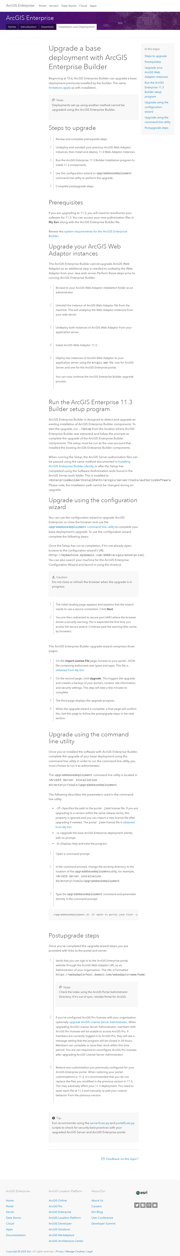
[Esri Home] (141, 1190)
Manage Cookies (75, 1249)
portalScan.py (125, 1120)
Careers (96, 1203)
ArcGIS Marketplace (61, 1232)
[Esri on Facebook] (143, 1202)
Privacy (60, 1249)
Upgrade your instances (156, 72)
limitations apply (60, 87)
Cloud (83, 5)
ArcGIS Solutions (59, 1227)
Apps (93, 5)
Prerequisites (153, 62)
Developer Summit (103, 1221)
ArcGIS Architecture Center (66, 1238)
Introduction (28, 27)
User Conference (102, 1215)
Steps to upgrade (156, 56)
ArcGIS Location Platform (65, 1215)
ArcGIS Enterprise (20, 5)
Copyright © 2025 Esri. (19, 1249)
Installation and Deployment (77, 27)
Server (10, 1209)
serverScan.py (99, 1120)
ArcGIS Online (58, 1198)
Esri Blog (97, 1209)
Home (12, 27)
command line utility (81, 526)
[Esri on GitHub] (149, 1202)
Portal (42, 5)
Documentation (16, 1232)
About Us (97, 1198)
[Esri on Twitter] (137, 1202)
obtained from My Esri (70, 668)
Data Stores (68, 5)
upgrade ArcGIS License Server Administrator (98, 1019)
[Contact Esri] (155, 1202)
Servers (54, 5)
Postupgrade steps (156, 128)
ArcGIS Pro (55, 1203)
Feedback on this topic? (122, 1156)
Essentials (47, 27)
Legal (89, 1249)
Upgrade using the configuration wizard (156, 107)
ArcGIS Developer (60, 1221)
